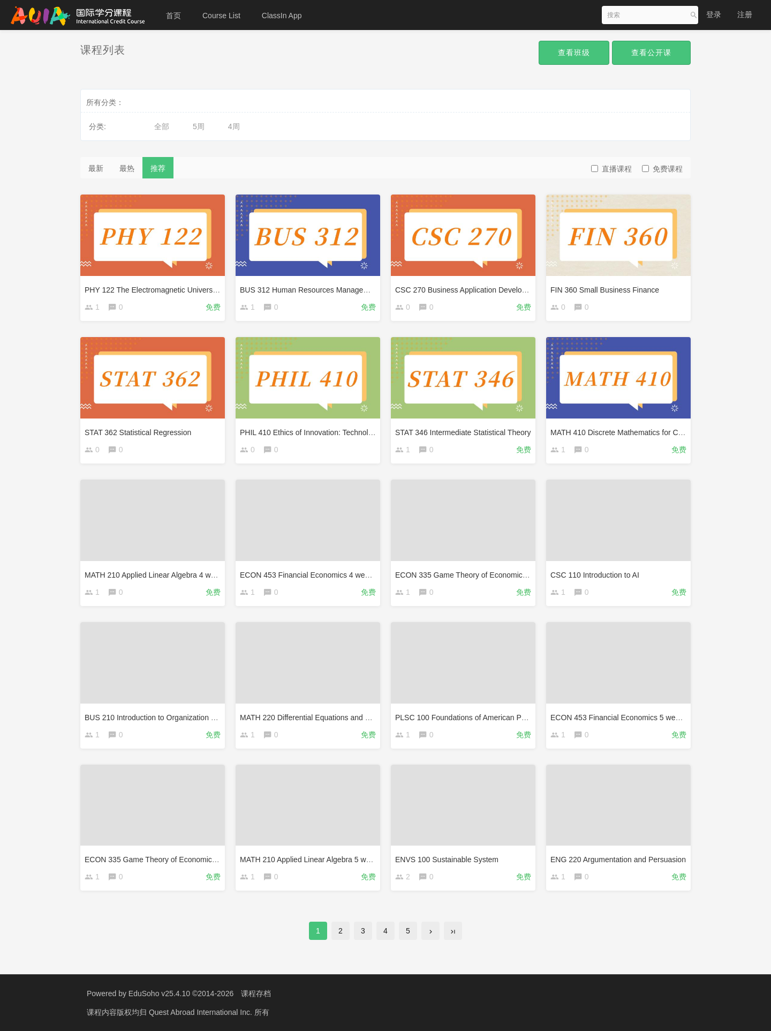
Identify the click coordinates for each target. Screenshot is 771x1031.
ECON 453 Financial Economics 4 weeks (308, 575)
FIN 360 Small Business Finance (604, 290)
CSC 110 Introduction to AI (594, 575)
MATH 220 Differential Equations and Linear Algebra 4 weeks (341, 717)
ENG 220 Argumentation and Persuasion (618, 859)
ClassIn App (282, 15)
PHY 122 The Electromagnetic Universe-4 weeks (166, 290)
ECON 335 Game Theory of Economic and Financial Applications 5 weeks (207, 859)
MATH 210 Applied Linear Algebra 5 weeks (311, 859)
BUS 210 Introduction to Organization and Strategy (169, 717)
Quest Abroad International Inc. (201, 1012)
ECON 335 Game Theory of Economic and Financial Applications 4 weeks (518, 575)
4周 (234, 126)
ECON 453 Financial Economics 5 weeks (618, 717)
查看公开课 (651, 52)
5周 (199, 126)
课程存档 (256, 993)
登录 (713, 14)
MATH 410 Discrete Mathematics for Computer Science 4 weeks (657, 432)
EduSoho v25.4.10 (159, 993)
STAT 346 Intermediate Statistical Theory (463, 432)
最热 (126, 168)
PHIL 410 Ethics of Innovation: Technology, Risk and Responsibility (351, 432)
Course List (221, 15)
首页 (173, 15)
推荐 (157, 168)
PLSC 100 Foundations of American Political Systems (484, 717)
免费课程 (662, 169)
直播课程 (611, 169)
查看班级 (574, 52)
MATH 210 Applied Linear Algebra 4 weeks (155, 575)
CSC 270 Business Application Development (469, 290)
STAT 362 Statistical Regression (138, 432)
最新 (95, 168)
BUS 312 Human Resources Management (310, 290)
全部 (161, 126)
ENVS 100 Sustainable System (446, 859)
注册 (744, 14)
